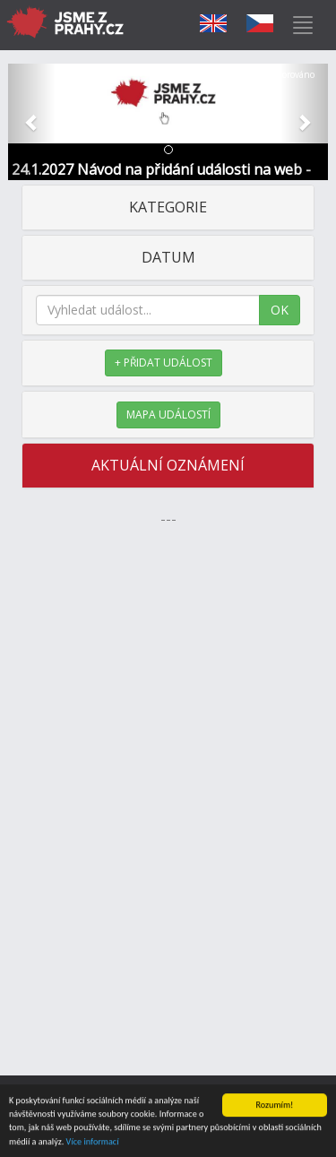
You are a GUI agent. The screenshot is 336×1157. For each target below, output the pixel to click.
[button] (32, 122)
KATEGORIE (168, 207)
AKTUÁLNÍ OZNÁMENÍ (168, 465)
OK (280, 309)
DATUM (168, 257)
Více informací (92, 1142)
